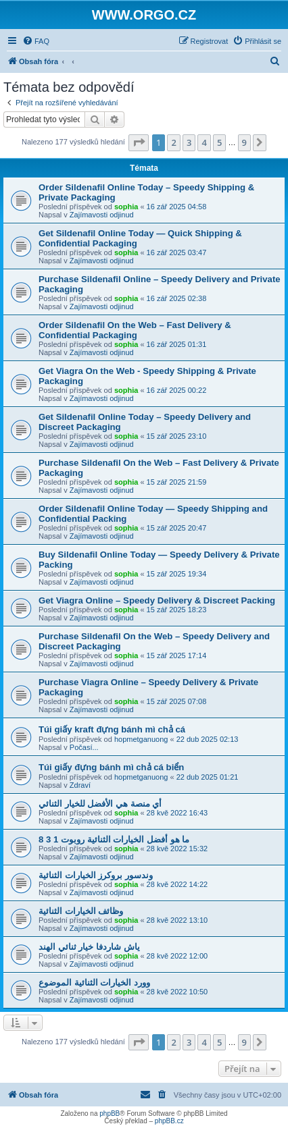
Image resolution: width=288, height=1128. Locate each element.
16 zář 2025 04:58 (177, 207)
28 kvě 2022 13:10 (177, 920)
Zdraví (80, 785)
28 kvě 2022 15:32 (177, 848)
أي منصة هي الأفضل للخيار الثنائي (100, 804)
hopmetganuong (141, 739)
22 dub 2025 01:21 (207, 777)
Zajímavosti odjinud (102, 215)
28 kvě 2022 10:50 (177, 992)
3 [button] (189, 142)
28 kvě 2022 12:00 (177, 956)
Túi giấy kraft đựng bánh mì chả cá (112, 729)
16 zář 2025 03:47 (177, 252)
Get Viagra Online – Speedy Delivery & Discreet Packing (157, 600)
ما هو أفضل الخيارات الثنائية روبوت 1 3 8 (114, 839)
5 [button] (219, 142)
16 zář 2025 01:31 (177, 344)
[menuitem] (35, 41)
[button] (138, 142)
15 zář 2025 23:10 (177, 436)
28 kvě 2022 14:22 (177, 884)
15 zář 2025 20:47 (177, 528)
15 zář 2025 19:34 (177, 574)
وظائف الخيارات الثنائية (81, 911)
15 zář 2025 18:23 (177, 610)
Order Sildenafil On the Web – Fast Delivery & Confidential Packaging (135, 330)
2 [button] (173, 142)
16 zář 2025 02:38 (177, 298)
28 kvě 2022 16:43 (177, 813)
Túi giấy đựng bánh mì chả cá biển (111, 767)
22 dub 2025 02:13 (207, 739)
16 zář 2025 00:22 (177, 390)
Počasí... (84, 747)
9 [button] (244, 142)
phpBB (109, 1113)
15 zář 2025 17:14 (177, 655)
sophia (126, 207)
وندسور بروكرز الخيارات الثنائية (96, 875)
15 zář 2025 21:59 (177, 482)
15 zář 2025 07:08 (177, 701)
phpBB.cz (169, 1121)
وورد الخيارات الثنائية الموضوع (94, 982)
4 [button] (203, 142)
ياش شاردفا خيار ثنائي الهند (89, 947)
